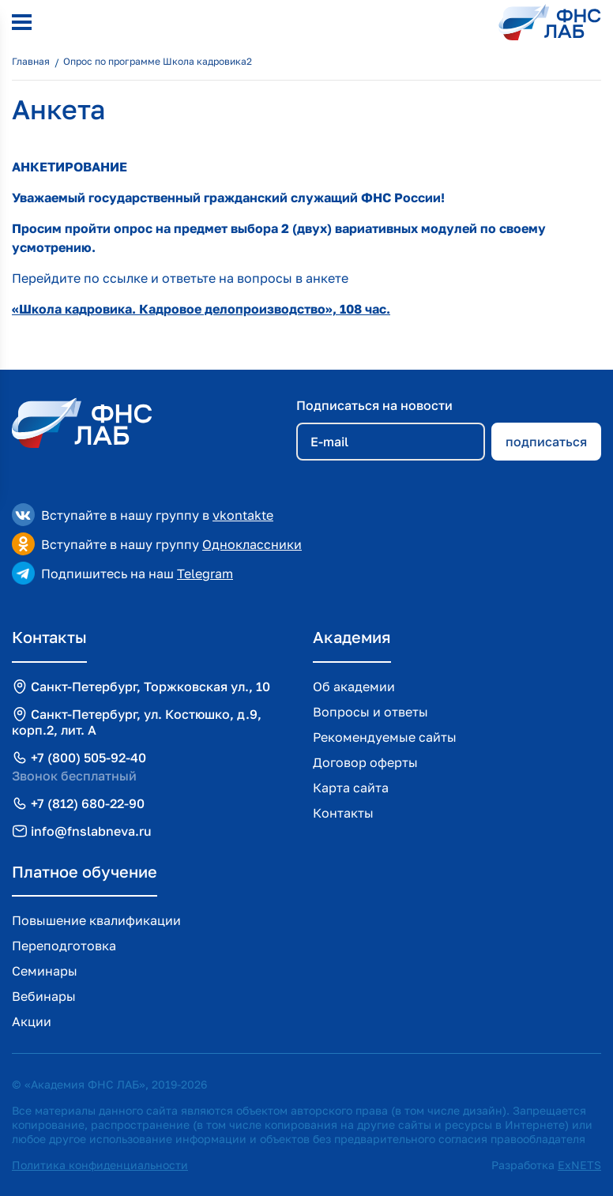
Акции (31, 1021)
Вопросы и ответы (370, 712)
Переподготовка (64, 945)
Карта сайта (351, 787)
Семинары (44, 971)
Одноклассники (252, 544)
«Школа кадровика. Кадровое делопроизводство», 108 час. (201, 309)
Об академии (354, 686)
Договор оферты (365, 762)
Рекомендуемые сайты (385, 737)
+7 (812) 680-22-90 (88, 803)
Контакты (343, 813)
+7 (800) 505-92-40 (88, 757)
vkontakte (242, 515)
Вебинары (44, 996)
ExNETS (579, 1165)
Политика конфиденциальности (100, 1165)
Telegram (205, 573)
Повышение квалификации (96, 920)
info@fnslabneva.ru (91, 831)
